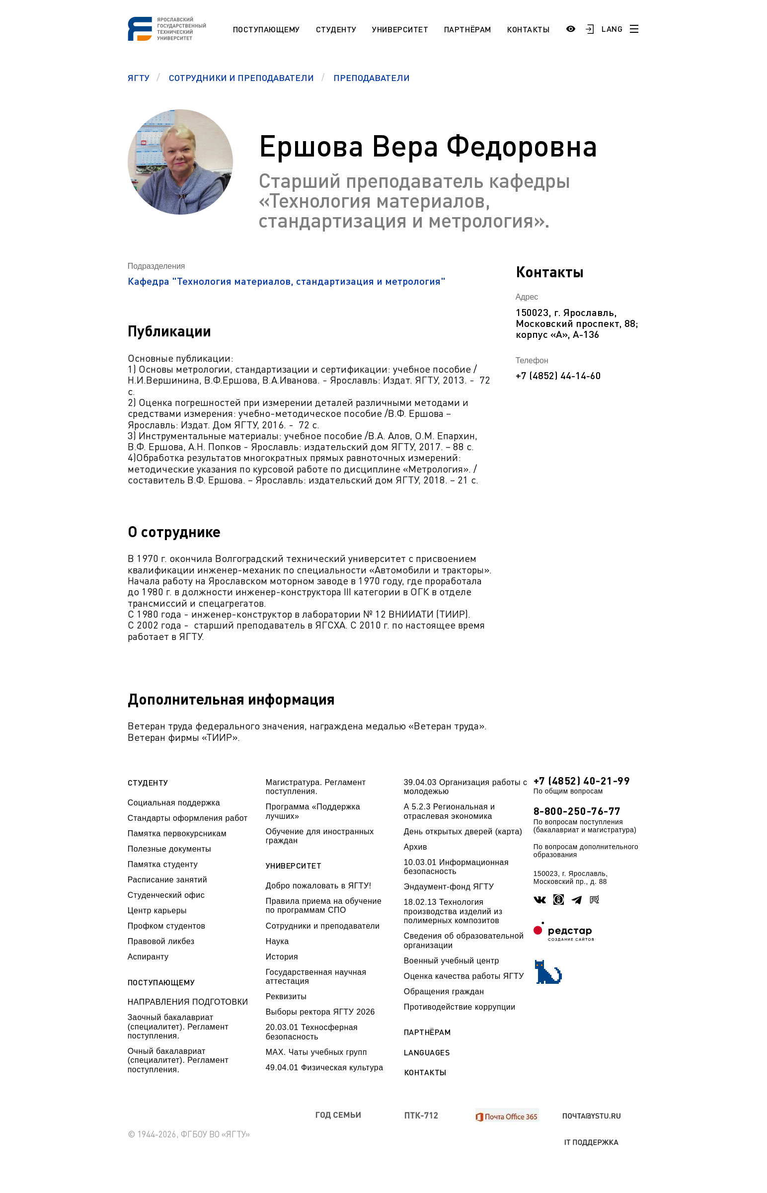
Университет (400, 29)
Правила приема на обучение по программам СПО (324, 905)
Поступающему (266, 29)
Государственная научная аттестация (316, 976)
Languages (427, 1052)
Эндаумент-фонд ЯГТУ (449, 886)
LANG (612, 28)
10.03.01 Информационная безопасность (456, 866)
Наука (277, 941)
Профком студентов (167, 926)
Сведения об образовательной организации (464, 940)
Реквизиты (286, 996)
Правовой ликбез (161, 941)
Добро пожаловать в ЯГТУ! (319, 885)
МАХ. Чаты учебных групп (316, 1052)
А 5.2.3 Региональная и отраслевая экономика (449, 811)
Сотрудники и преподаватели (323, 926)
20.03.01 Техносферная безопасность (312, 1031)
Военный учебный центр (451, 960)
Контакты (528, 29)
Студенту (336, 29)
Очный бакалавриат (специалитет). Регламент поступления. (178, 1060)
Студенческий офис (166, 895)
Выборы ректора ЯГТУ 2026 (320, 1012)
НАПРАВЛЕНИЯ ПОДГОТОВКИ (188, 1002)
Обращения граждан (444, 991)
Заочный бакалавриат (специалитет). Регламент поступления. (178, 1026)
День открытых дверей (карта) (463, 831)
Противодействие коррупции (460, 1007)
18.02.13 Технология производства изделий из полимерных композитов (453, 911)
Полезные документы (170, 849)
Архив (415, 847)
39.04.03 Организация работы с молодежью (466, 786)
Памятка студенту (163, 864)
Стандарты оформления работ (188, 818)
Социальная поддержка (174, 802)
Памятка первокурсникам (177, 833)
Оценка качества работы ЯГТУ (464, 976)
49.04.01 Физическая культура (325, 1067)
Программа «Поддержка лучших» (313, 811)
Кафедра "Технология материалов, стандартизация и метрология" (287, 280)
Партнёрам (467, 29)
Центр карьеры (157, 910)
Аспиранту (148, 957)
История (282, 957)
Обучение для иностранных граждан (320, 836)
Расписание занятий (167, 879)
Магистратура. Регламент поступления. (316, 786)
